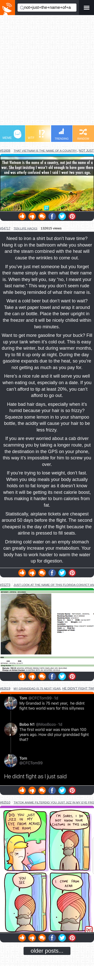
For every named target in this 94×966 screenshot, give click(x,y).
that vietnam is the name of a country (45, 150)
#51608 (5, 150)
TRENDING (62, 134)
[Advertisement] (47, 72)
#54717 (5, 228)
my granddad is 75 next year (37, 688)
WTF (36, 135)
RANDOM (83, 134)
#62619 (5, 688)
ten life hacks (25, 228)
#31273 (5, 585)
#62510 (5, 802)
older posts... (47, 950)
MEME (12, 135)
